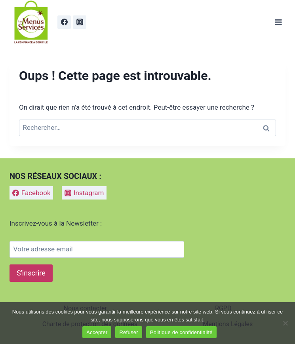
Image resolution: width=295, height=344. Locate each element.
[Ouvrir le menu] (278, 22)
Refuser (128, 332)
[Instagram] (79, 22)
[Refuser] (285, 323)
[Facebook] (64, 22)
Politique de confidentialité (181, 332)
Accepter (96, 332)
